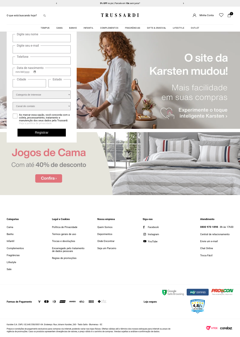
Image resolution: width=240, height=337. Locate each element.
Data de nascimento (30, 68)
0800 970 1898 (209, 226)
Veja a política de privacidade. (35, 123)
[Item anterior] (56, 3)
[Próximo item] (183, 3)
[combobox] (28, 15)
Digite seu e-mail (28, 46)
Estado (57, 80)
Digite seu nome (27, 34)
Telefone (22, 57)
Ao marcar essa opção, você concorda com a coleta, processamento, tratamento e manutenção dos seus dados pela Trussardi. (44, 119)
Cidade (21, 80)
